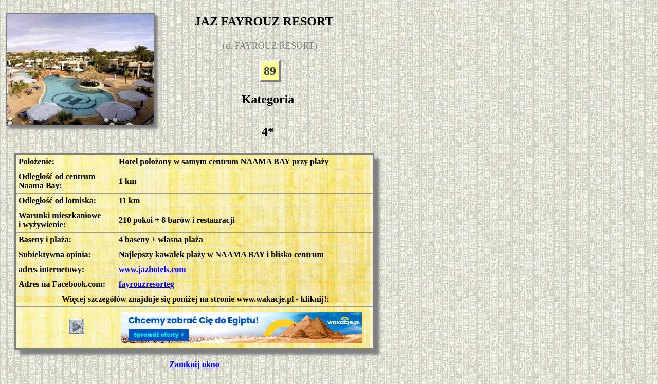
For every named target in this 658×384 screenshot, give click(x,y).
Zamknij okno (194, 364)
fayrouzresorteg (146, 284)
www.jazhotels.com (152, 269)
